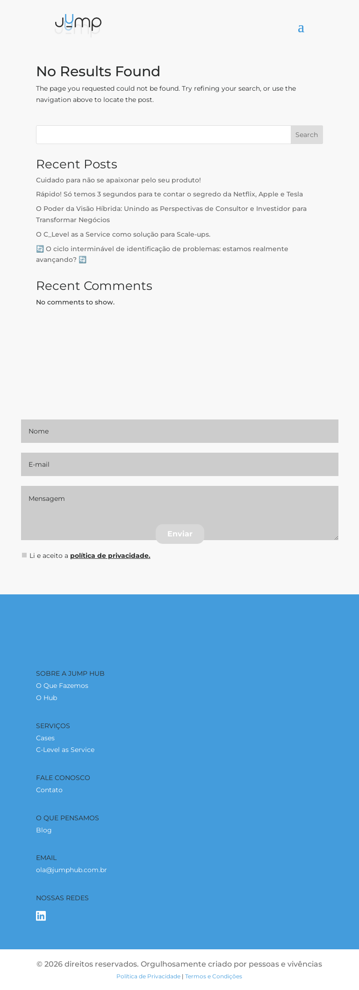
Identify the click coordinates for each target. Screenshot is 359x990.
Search (306, 134)
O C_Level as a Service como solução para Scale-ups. (123, 234)
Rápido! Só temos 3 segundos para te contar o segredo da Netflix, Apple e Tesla (169, 194)
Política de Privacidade (148, 976)
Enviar (180, 533)
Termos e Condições (213, 976)
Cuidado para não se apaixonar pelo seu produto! (118, 180)
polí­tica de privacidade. (110, 555)
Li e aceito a (86, 555)
